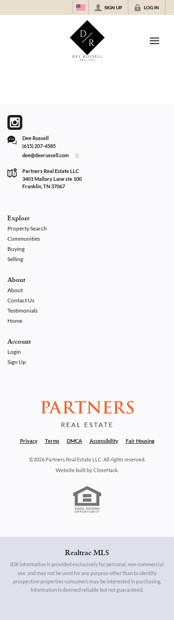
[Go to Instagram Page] (14, 122)
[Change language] (80, 7)
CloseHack (105, 470)
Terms (52, 441)
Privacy (29, 441)
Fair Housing (140, 441)
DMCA (74, 441)
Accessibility (104, 441)
